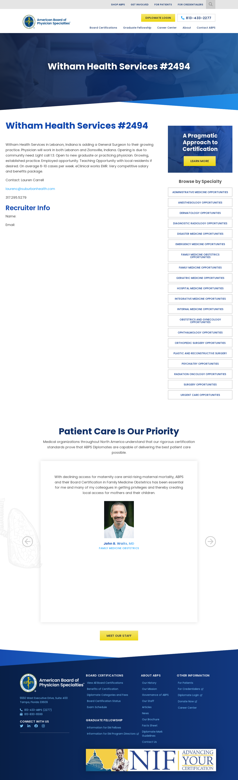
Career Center (167, 28)
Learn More (199, 161)
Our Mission (149, 691)
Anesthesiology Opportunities (200, 203)
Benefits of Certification (102, 691)
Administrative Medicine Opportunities (200, 192)
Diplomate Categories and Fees (107, 697)
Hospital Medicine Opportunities (200, 288)
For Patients (162, 4)
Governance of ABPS (155, 697)
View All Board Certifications (105, 685)
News (145, 715)
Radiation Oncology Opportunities (200, 374)
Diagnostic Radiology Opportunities (200, 223)
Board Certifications (103, 28)
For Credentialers (190, 4)
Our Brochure (150, 721)
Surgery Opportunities (200, 385)
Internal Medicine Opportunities (200, 309)
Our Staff (148, 703)
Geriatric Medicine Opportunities (200, 278)
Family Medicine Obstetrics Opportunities (200, 256)
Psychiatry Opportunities (200, 364)
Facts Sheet (149, 727)
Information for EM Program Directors (111, 736)
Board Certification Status (104, 703)
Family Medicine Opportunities (200, 268)
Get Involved (137, 4)
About (187, 28)
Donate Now (186, 704)
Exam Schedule (97, 709)
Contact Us (149, 744)
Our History (149, 685)
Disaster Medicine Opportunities (200, 234)
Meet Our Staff (119, 638)
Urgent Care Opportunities (200, 395)
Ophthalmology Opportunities (200, 333)
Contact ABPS (206, 28)
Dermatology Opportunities (200, 213)
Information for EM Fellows (104, 730)
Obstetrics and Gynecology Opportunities (200, 321)
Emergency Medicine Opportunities (200, 244)
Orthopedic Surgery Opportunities (200, 343)
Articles (147, 709)
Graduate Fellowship (137, 28)
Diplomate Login (158, 18)
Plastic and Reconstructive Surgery (200, 353)
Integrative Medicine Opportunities (200, 299)
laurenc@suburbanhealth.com (31, 188)
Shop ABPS (114, 4)
